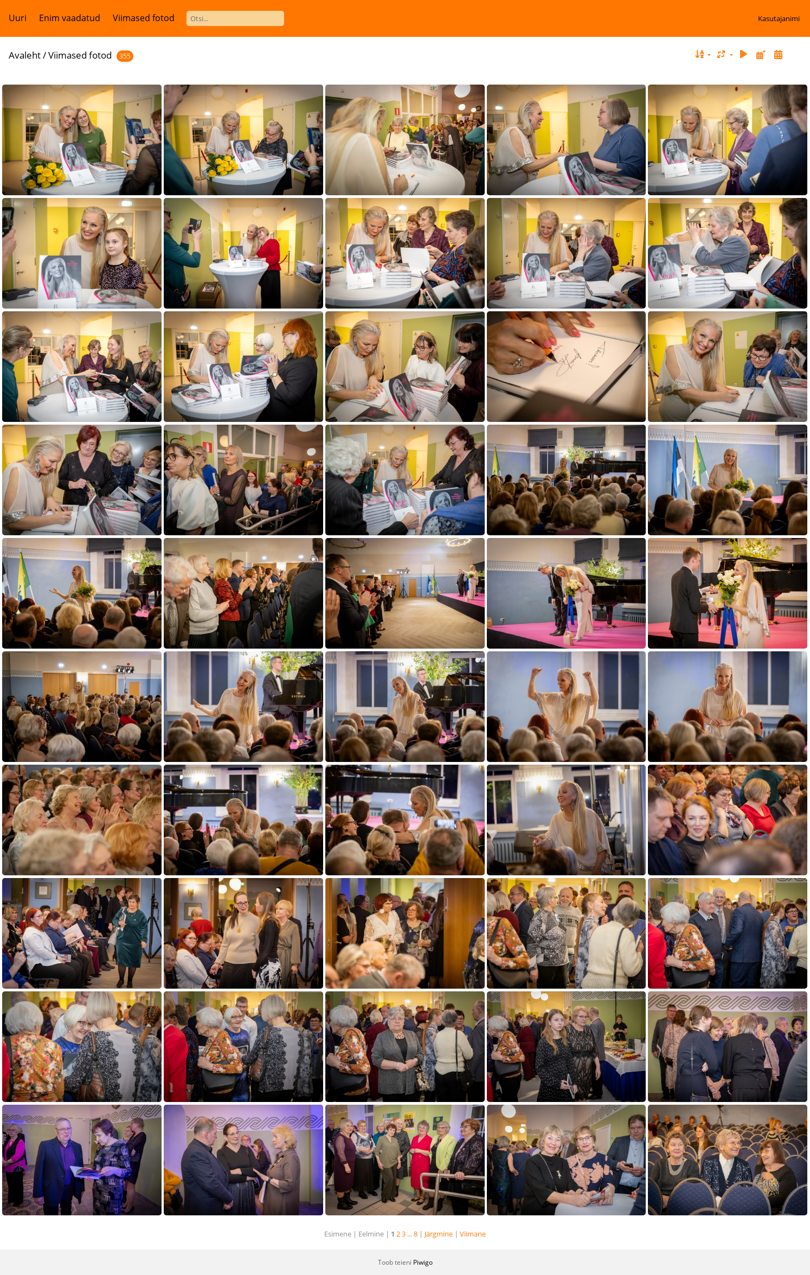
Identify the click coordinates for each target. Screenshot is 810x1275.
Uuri (18, 18)
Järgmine (439, 1234)
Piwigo (423, 1262)
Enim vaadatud (69, 18)
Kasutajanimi (779, 18)
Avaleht (25, 55)
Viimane (473, 1234)
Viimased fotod (144, 18)
